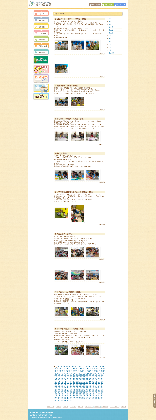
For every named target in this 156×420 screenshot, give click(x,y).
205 (56, 384)
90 (55, 373)
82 (88, 372)
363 (99, 399)
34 (78, 368)
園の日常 (111, 53)
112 (65, 375)
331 (99, 395)
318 (59, 395)
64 (97, 370)
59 (85, 370)
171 (99, 379)
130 (71, 376)
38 (88, 368)
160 (65, 379)
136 (90, 376)
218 (96, 384)
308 (77, 394)
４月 (110, 50)
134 (83, 376)
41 (95, 368)
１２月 (111, 27)
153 (93, 378)
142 (59, 378)
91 (57, 373)
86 (97, 372)
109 (56, 375)
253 (56, 389)
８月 (110, 38)
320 (65, 395)
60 (88, 370)
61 (90, 370)
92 (60, 373)
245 (80, 387)
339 (74, 397)
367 (62, 400)
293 (80, 392)
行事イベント (41, 45)
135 (86, 376)
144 (65, 378)
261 (80, 389)
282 (96, 391)
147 (74, 378)
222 (59, 386)
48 (60, 370)
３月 (110, 18)
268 (102, 389)
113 (68, 375)
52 (69, 370)
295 (86, 392)
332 (102, 395)
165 (80, 379)
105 (94, 373)
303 (62, 394)
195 (74, 383)
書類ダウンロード (41, 96)
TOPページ (50, 407)
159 (62, 379)
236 (102, 386)
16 (87, 367)
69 (57, 372)
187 (99, 381)
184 (90, 381)
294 (83, 392)
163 (74, 379)
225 (68, 386)
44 (102, 368)
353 (68, 399)
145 (68, 378)
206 (59, 384)
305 (68, 394)
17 (89, 367)
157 (56, 379)
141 (56, 378)
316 (102, 394)
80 (83, 372)
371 (74, 400)
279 (86, 391)
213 (80, 384)
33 (76, 368)
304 (65, 394)
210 (71, 384)
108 (104, 373)
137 (93, 376)
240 (65, 387)
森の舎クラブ (41, 60)
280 (90, 391)
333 (56, 397)
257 (68, 389)
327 (86, 395)
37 (85, 368)
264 (90, 389)
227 (74, 386)
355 (74, 399)
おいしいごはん (41, 78)
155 (99, 378)
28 (64, 368)
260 (77, 389)
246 (83, 387)
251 (99, 387)
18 (91, 367)
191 (62, 383)
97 (71, 373)
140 (102, 376)
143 (62, 378)
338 (71, 397)
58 (83, 370)
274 (71, 391)
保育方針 (41, 19)
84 (92, 372)
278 (83, 391)
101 (82, 373)
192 (65, 383)
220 (102, 384)
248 (90, 387)
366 (59, 400)
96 (69, 373)
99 (76, 373)
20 (96, 367)
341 (80, 397)
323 (74, 395)
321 (68, 395)
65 (99, 370)
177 (68, 381)
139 (99, 376)
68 (55, 372)
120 (90, 375)
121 (93, 375)
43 (99, 368)
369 (68, 400)
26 (60, 368)
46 (55, 370)
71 (62, 372)
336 (65, 397)
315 (99, 394)
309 (80, 394)
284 (102, 391)
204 (102, 383)
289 (68, 392)
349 (56, 399)
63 (95, 370)
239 (62, 387)
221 (56, 386)
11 (75, 367)
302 (59, 394)
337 (68, 397)
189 (56, 383)
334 (59, 397)
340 (77, 397)
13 (80, 367)
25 (57, 368)
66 (102, 370)
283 (99, 391)
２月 (110, 21)
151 (86, 378)
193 (68, 383)
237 (56, 387)
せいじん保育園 (95, 4)
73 (67, 372)
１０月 (111, 33)
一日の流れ (41, 32)
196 (77, 383)
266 (96, 389)
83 (90, 372)
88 (102, 372)
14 (82, 367)
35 (81, 368)
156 (102, 378)
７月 (110, 41)
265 (93, 389)
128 (65, 376)
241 (68, 387)
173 (56, 381)
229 (80, 386)
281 (93, 391)
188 (102, 381)
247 (86, 387)
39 (90, 368)
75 (71, 372)
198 (83, 383)
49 (62, 370)
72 (64, 372)
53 (71, 370)
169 (93, 379)
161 (68, 379)
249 (93, 387)
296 (90, 392)
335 (62, 397)
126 (59, 376)
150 (83, 378)
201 (93, 383)
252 (102, 387)
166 (83, 379)
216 (90, 384)
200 (90, 383)
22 (101, 367)
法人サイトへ (120, 4)
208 (65, 384)
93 (62, 373)
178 (71, 381)
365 (56, 400)
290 (71, 392)
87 (99, 372)
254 (59, 389)
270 (59, 391)
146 (71, 378)
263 (86, 389)
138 (96, 376)
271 (62, 391)
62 (92, 370)
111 (62, 375)
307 (74, 394)
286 (59, 392)
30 (69, 368)
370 (71, 400)
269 (56, 391)
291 (74, 392)
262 (83, 389)
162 (71, 379)
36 (83, 368)
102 (85, 373)
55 (76, 370)
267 (99, 389)
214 (83, 384)
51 (67, 370)
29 (67, 368)
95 (67, 373)
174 (59, 381)
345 (93, 397)
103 (88, 373)
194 (71, 383)
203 (99, 383)
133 (80, 376)
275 (74, 391)
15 (84, 367)
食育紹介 (80, 407)
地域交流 (41, 52)
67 (104, 370)
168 (90, 379)
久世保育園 (108, 4)
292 (77, 392)
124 (102, 375)
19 (94, 367)
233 (93, 386)
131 (74, 376)
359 (86, 399)
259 (74, 389)
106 (97, 373)
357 (80, 399)
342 (83, 397)
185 (93, 381)
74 (69, 372)
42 (97, 368)
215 (86, 384)
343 (86, 397)
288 (65, 392)
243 (74, 387)
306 (71, 394)
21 (98, 367)
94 (64, 373)
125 (56, 376)
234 (96, 386)
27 (62, 368)
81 (85, 372)
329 (93, 395)
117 (80, 375)
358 (83, 399)
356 (77, 399)
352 (65, 399)
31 (71, 368)
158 (59, 379)
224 (65, 386)
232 (90, 386)
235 (99, 386)
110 (59, 375)
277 (80, 391)
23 (103, 367)
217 (93, 384)
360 (90, 399)
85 (95, 372)
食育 (41, 39)
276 (77, 391)
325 (80, 395)
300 (102, 392)
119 (86, 375)
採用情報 (41, 88)
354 (71, 399)
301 (56, 394)
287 (62, 392)
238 (59, 387)
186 (96, 381)
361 (93, 399)
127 (62, 376)
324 (77, 395)
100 (79, 373)
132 (77, 376)
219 (99, 384)
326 (83, 395)
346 (96, 397)
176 (65, 381)
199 (86, 383)
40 (92, 368)
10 (73, 367)
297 (93, 392)
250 (96, 387)
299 (99, 392)
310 (83, 394)
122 (96, 375)
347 (99, 397)
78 (78, 372)
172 (102, 379)
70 (60, 372)
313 (93, 394)
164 (77, 379)
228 (77, 386)
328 (90, 395)
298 (96, 392)
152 (90, 378)
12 (77, 367)
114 (71, 375)
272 (65, 391)
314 (96, 394)
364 (102, 399)
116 (77, 375)
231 (86, 386)
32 (74, 368)
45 (104, 368)
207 (62, 384)
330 (96, 395)
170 (96, 379)
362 (96, 399)
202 (96, 383)
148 (77, 378)
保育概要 (41, 26)
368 (65, 400)
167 (86, 379)
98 (74, 373)
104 (91, 373)
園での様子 (41, 69)
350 (59, 399)
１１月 (111, 30)
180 (77, 381)
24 (55, 368)
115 (74, 375)
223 (62, 386)
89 (104, 372)
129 (68, 376)
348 (102, 397)
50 (64, 370)
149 (80, 378)
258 (71, 389)
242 (71, 387)
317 (56, 395)
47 (57, 370)
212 (77, 384)
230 (83, 386)
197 (80, 383)
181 (80, 381)
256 (65, 389)
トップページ (41, 13)
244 (77, 387)
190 (59, 383)
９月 (110, 35)
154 (96, 378)
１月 (110, 24)
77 (76, 372)
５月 (110, 47)
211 (74, 384)
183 (86, 381)
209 (68, 384)
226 (71, 386)
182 (83, 381)
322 (71, 395)
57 (81, 370)
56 (78, 370)
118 (83, 375)
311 (86, 394)
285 (56, 392)
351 (62, 399)
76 (74, 372)
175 (62, 381)
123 (99, 375)
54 (74, 370)
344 (90, 397)
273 (68, 391)
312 (90, 394)
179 (74, 381)
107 (100, 373)
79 (81, 372)
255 (62, 389)
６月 (110, 44)
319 (62, 395)
